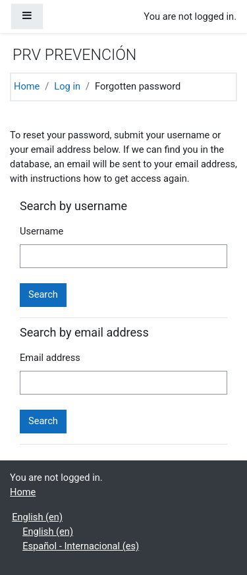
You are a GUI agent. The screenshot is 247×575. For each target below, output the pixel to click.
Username (41, 231)
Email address (50, 358)
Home (27, 86)
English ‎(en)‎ (37, 517)
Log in (67, 86)
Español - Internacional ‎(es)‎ (80, 546)
